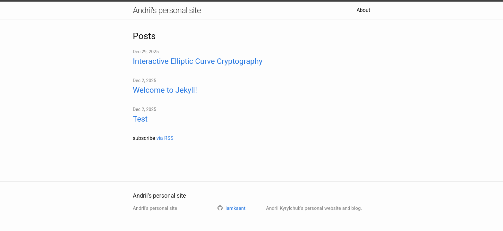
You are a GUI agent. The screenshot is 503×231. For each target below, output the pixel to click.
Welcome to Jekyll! (165, 90)
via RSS (164, 138)
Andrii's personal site (167, 10)
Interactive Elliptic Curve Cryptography (197, 61)
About (363, 10)
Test (140, 119)
